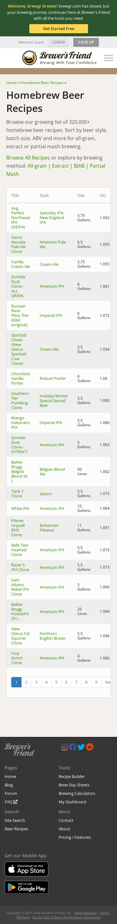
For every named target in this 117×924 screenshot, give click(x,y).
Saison (46, 493)
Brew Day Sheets (74, 785)
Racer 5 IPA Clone (20, 567)
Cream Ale (49, 264)
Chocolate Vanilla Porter (20, 378)
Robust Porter (53, 378)
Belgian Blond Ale (52, 471)
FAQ (11, 802)
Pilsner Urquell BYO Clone (18, 528)
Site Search (15, 820)
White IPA (20, 508)
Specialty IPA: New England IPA (52, 217)
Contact (66, 820)
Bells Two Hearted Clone (19, 549)
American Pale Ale (53, 244)
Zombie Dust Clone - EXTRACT (19, 444)
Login (58, 42)
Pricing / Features (75, 837)
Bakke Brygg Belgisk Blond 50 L (19, 471)
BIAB (79, 165)
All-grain (37, 165)
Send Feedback (86, 913)
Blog (9, 785)
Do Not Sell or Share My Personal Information (66, 917)
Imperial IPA (51, 315)
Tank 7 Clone (17, 493)
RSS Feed (23, 917)
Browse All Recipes (28, 157)
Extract (60, 165)
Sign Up (86, 42)
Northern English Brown (53, 636)
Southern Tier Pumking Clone (20, 400)
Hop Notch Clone (17, 657)
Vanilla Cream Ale (20, 264)
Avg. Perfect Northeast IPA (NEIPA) (20, 217)
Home (10, 776)
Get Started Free (58, 28)
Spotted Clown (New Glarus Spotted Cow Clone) (18, 349)
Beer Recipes (16, 829)
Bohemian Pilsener (49, 527)
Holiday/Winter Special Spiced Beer (54, 400)
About (64, 829)
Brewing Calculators (77, 793)
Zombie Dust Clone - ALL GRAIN (18, 286)
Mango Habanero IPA (20, 422)
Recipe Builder (72, 776)
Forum (11, 793)
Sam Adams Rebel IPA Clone (20, 587)
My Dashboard (72, 802)
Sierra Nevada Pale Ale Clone (18, 244)
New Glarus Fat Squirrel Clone (20, 636)
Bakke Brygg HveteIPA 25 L (20, 611)
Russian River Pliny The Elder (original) (19, 315)
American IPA (52, 286)
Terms (104, 913)
